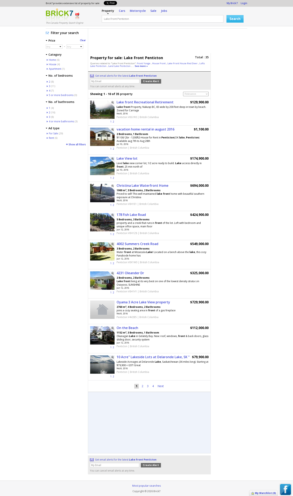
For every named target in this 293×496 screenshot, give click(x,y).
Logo (59, 15)
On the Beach (127, 328)
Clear (83, 40)
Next (160, 386)
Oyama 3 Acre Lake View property (143, 302)
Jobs (164, 11)
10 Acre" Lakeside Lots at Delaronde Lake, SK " (153, 357)
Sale (153, 11)
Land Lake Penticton (119, 65)
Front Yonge (144, 63)
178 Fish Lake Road (131, 214)
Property (108, 11)
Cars (122, 11)
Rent (51, 138)
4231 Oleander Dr (130, 273)
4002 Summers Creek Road (137, 244)
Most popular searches (146, 485)
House (52, 64)
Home (52, 60)
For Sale (53, 133)
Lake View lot (127, 158)
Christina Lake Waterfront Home (142, 185)
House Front (159, 63)
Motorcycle (138, 11)
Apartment (55, 69)
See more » (141, 65)
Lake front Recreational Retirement (145, 102)
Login (244, 3)
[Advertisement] (168, 42)
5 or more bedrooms (61, 95)
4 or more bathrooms (61, 121)
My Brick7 (232, 3)
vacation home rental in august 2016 (145, 129)
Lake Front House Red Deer (182, 63)
